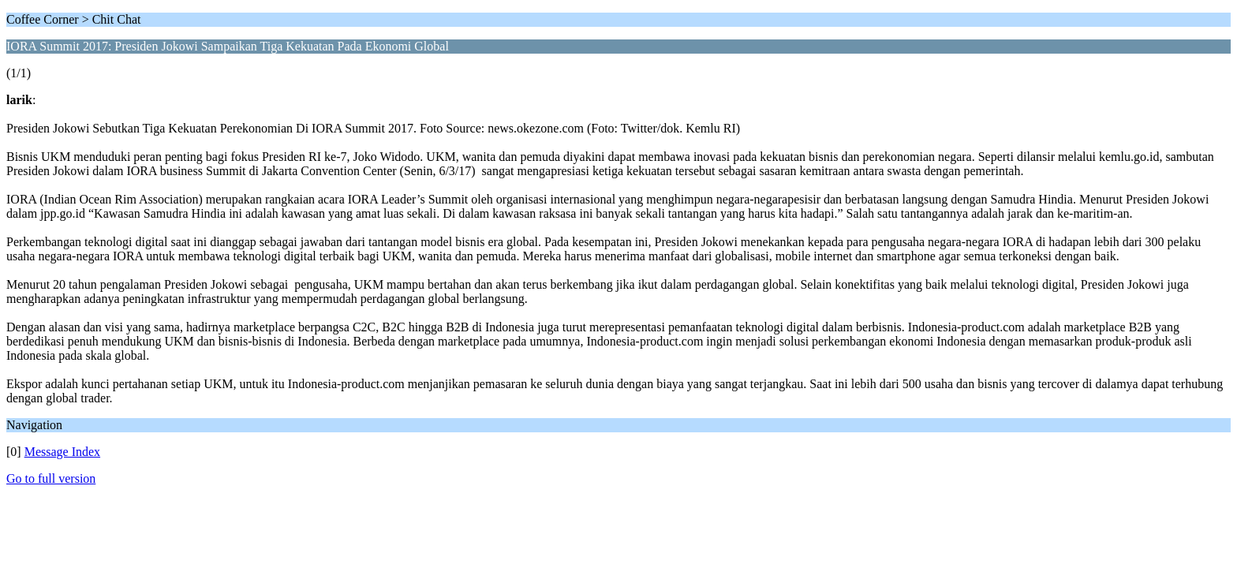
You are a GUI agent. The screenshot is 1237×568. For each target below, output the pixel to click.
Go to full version (50, 478)
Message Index (62, 451)
